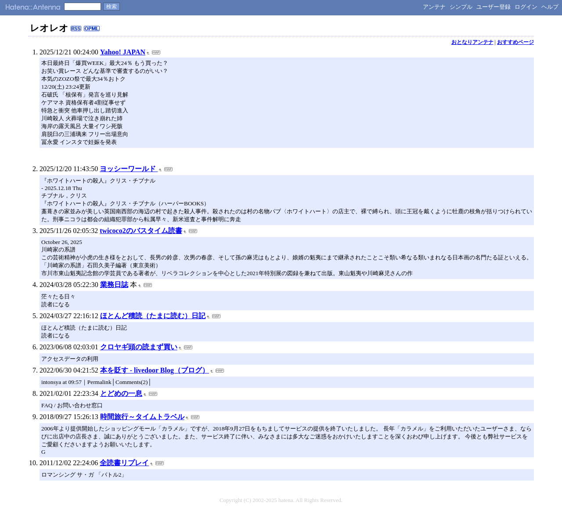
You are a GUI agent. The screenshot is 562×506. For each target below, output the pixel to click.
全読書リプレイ (124, 463)
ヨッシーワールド (129, 168)
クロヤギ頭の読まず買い (138, 347)
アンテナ (434, 7)
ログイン (526, 7)
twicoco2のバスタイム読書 (141, 230)
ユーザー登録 (493, 7)
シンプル (461, 7)
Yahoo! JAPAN (122, 52)
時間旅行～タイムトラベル (142, 416)
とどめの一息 (121, 393)
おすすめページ (515, 42)
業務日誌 (114, 284)
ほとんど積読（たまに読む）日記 (152, 315)
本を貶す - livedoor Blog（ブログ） (154, 370)
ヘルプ (549, 7)
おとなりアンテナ (472, 42)
